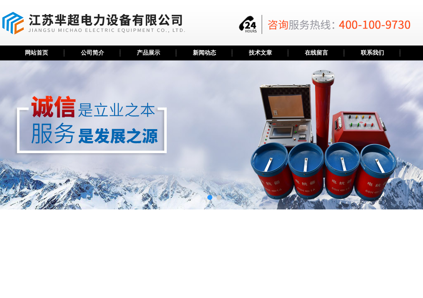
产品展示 (148, 53)
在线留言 (316, 53)
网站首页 (36, 53)
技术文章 (260, 53)
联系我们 (372, 53)
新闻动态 (204, 53)
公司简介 (92, 53)
